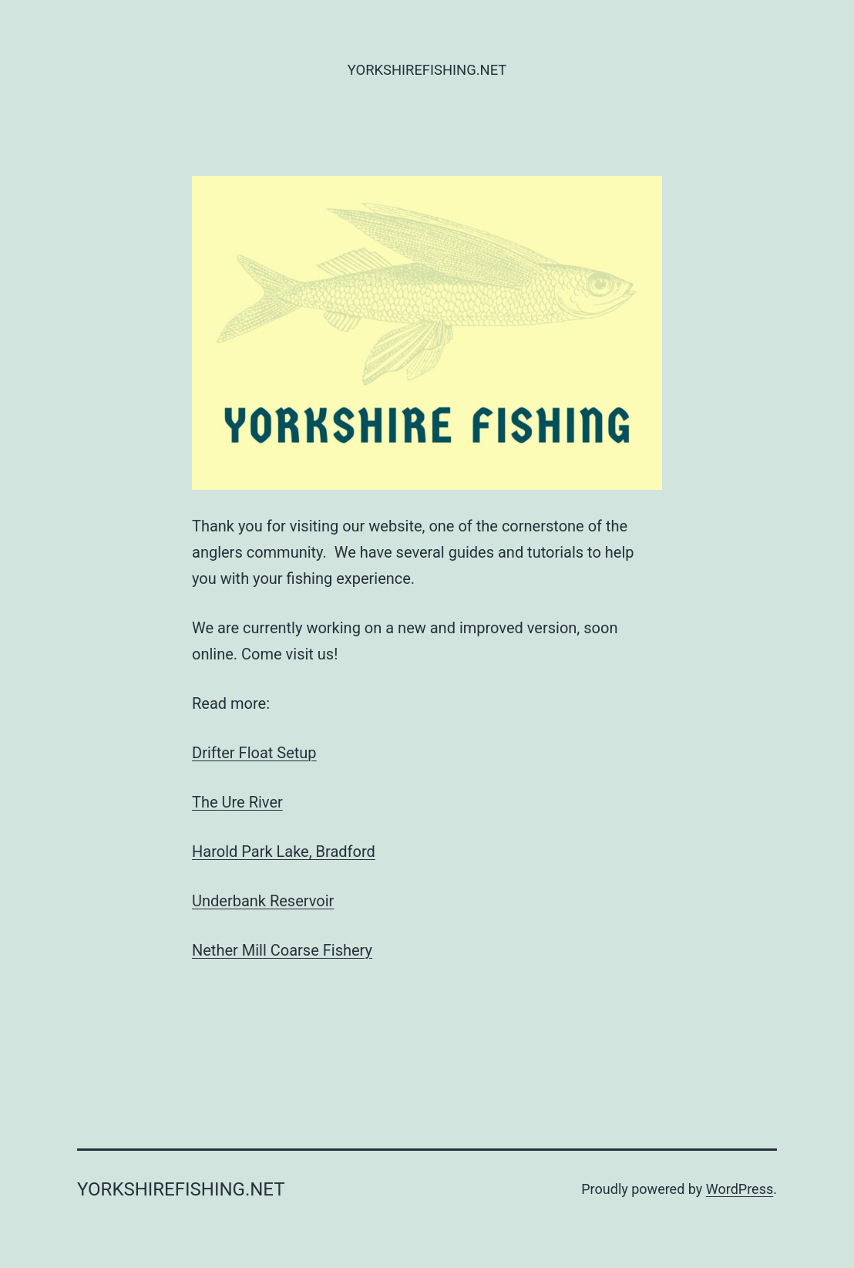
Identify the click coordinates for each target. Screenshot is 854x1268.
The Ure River (237, 802)
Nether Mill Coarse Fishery (282, 950)
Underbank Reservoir (263, 901)
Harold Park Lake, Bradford (283, 851)
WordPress (739, 1189)
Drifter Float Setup (254, 753)
